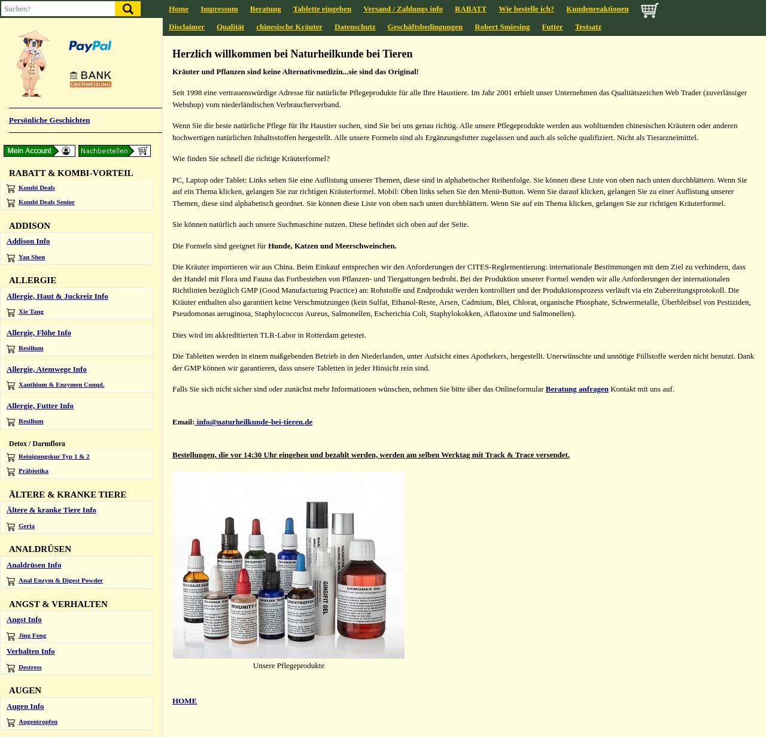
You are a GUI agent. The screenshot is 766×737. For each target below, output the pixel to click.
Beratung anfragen (577, 388)
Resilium (25, 348)
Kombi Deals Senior (41, 202)
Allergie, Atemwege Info (47, 369)
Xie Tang (25, 312)
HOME (184, 700)
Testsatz (588, 26)
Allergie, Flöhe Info (39, 332)
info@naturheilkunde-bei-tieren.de (254, 421)
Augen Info (25, 706)
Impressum (219, 8)
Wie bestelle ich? (526, 8)
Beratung (265, 8)
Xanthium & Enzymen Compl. (56, 385)
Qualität (230, 26)
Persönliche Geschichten (49, 120)
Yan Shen (26, 257)
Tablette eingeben (322, 8)
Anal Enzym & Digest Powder (55, 581)
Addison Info (28, 240)
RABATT (471, 8)
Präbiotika (27, 471)
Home (179, 8)
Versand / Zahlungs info (403, 8)
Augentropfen (32, 722)
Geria (21, 526)
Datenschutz (355, 26)
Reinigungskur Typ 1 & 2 (48, 457)
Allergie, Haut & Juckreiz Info (57, 296)
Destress (24, 667)
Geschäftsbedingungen (425, 26)
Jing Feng (26, 636)
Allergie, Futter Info (40, 405)
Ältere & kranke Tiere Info (51, 509)
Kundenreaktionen (597, 8)
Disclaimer (187, 26)
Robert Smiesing (502, 26)
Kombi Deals (31, 188)
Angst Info (24, 619)
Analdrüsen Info (34, 564)
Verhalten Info (31, 651)
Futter (552, 26)
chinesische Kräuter (289, 26)
